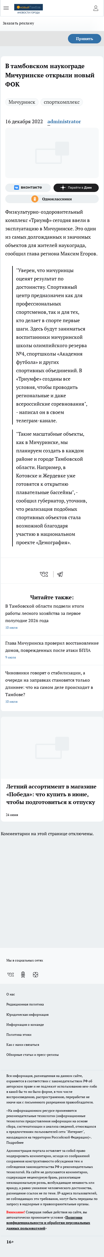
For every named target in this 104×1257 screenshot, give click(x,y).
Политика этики (18, 1034)
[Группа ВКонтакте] (28, 188)
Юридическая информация (27, 1014)
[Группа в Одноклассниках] (52, 199)
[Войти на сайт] (95, 8)
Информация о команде (25, 1024)
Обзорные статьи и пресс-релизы (32, 1055)
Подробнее (15, 1142)
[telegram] (61, 574)
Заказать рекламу (18, 23)
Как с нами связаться (22, 1044)
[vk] (44, 574)
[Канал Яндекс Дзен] (76, 188)
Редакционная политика (25, 1004)
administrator (64, 121)
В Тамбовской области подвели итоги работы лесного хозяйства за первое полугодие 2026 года (52, 617)
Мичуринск (22, 101)
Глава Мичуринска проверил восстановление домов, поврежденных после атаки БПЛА (52, 650)
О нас (10, 994)
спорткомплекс (62, 101)
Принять (84, 38)
